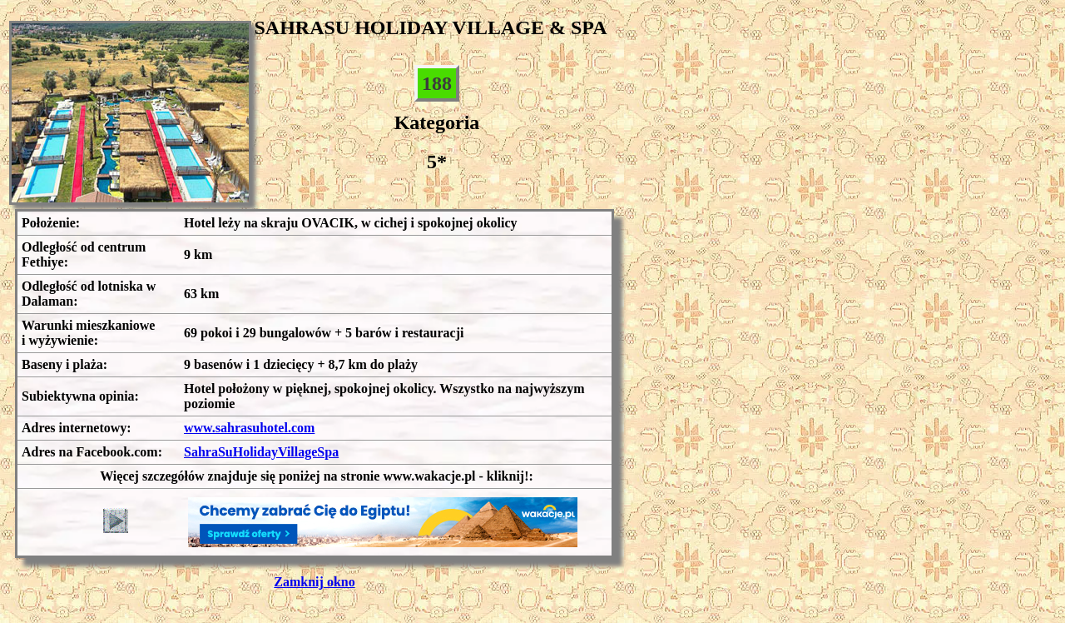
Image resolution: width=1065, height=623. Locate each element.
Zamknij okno (314, 582)
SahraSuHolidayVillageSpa (261, 452)
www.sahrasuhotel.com (249, 428)
